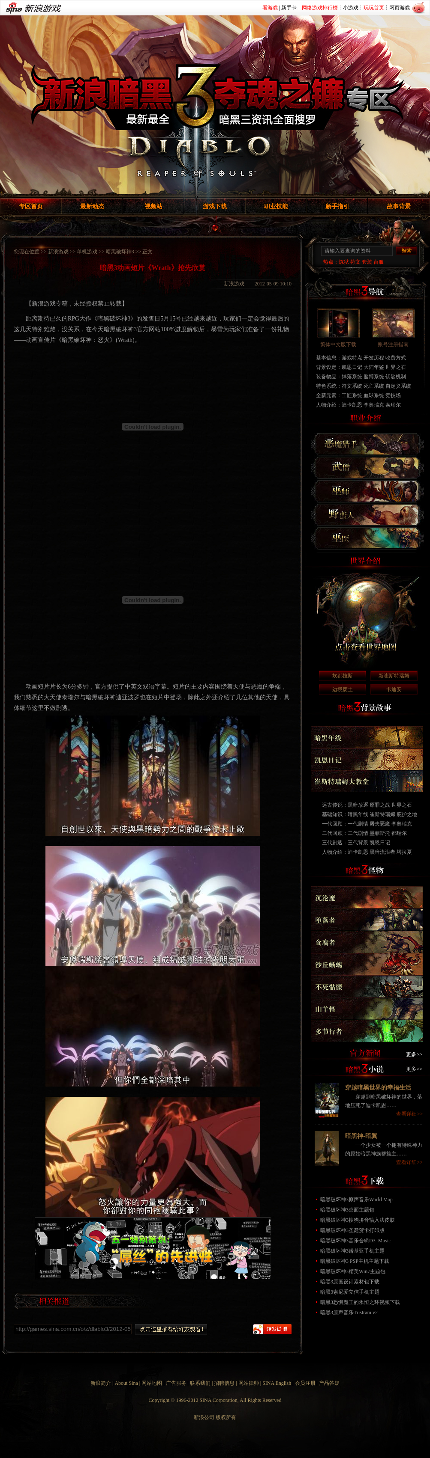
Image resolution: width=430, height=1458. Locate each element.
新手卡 (289, 8)
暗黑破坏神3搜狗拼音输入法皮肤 (357, 1220)
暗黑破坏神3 (120, 252)
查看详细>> (409, 1114)
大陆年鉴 (374, 367)
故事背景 (399, 206)
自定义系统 (398, 386)
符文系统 (352, 386)
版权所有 (226, 1417)
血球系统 (374, 395)
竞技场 (393, 395)
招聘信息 (224, 1383)
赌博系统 (374, 377)
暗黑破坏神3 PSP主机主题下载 (354, 1261)
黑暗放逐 (358, 805)
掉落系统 (352, 377)
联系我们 (200, 1383)
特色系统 (326, 386)
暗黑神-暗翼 (361, 1136)
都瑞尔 (399, 833)
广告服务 (176, 1383)
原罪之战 (380, 805)
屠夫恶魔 (380, 824)
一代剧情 (358, 824)
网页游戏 (399, 8)
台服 (378, 262)
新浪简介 (100, 1383)
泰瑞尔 (393, 405)
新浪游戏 (58, 252)
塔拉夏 (404, 852)
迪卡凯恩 (352, 405)
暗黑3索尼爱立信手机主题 (349, 1292)
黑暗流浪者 (382, 852)
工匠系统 (352, 395)
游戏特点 (352, 358)
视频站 (153, 206)
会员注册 (305, 1383)
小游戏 (350, 8)
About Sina (126, 1383)
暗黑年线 (358, 814)
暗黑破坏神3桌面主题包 (347, 1210)
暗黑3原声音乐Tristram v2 (349, 1312)
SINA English (276, 1383)
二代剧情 (358, 833)
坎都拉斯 (342, 676)
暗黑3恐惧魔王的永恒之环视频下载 (360, 1302)
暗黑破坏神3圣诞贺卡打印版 (352, 1230)
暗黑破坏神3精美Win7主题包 (352, 1271)
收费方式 (395, 358)
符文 (355, 262)
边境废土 (342, 689)
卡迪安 (394, 689)
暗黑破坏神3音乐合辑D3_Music (355, 1241)
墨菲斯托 (380, 833)
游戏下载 (215, 206)
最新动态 (92, 206)
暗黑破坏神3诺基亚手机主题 (352, 1251)
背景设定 (326, 367)
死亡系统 (374, 386)
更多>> (414, 1054)
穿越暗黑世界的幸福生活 (378, 1087)
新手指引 (337, 206)
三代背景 (358, 843)
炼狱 (344, 262)
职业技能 (276, 206)
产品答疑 (329, 1383)
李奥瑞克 (374, 405)
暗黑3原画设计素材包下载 (349, 1282)
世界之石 (395, 367)
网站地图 (151, 1383)
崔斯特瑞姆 (382, 814)
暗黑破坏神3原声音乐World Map (356, 1200)
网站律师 (248, 1383)
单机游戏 (87, 252)
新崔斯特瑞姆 (394, 676)
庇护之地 (407, 814)
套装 (367, 262)
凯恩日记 (352, 367)
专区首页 (31, 206)
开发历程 (374, 358)
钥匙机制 (395, 377)
